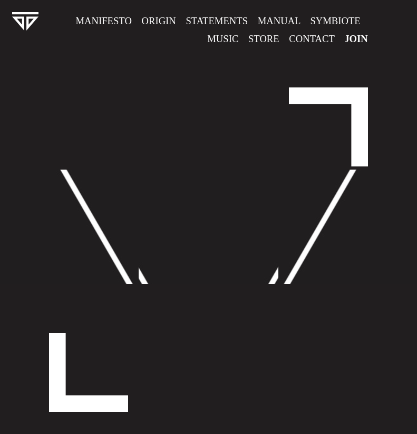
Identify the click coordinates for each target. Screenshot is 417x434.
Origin (161, 20)
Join (356, 38)
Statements (217, 20)
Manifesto (104, 20)
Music (222, 38)
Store (263, 38)
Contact (311, 38)
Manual (279, 20)
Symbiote (335, 20)
